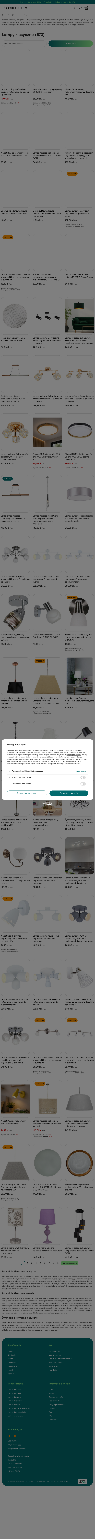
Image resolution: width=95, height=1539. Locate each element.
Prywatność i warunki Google (71, 757)
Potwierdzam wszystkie (69, 793)
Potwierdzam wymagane (26, 793)
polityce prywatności (73, 755)
